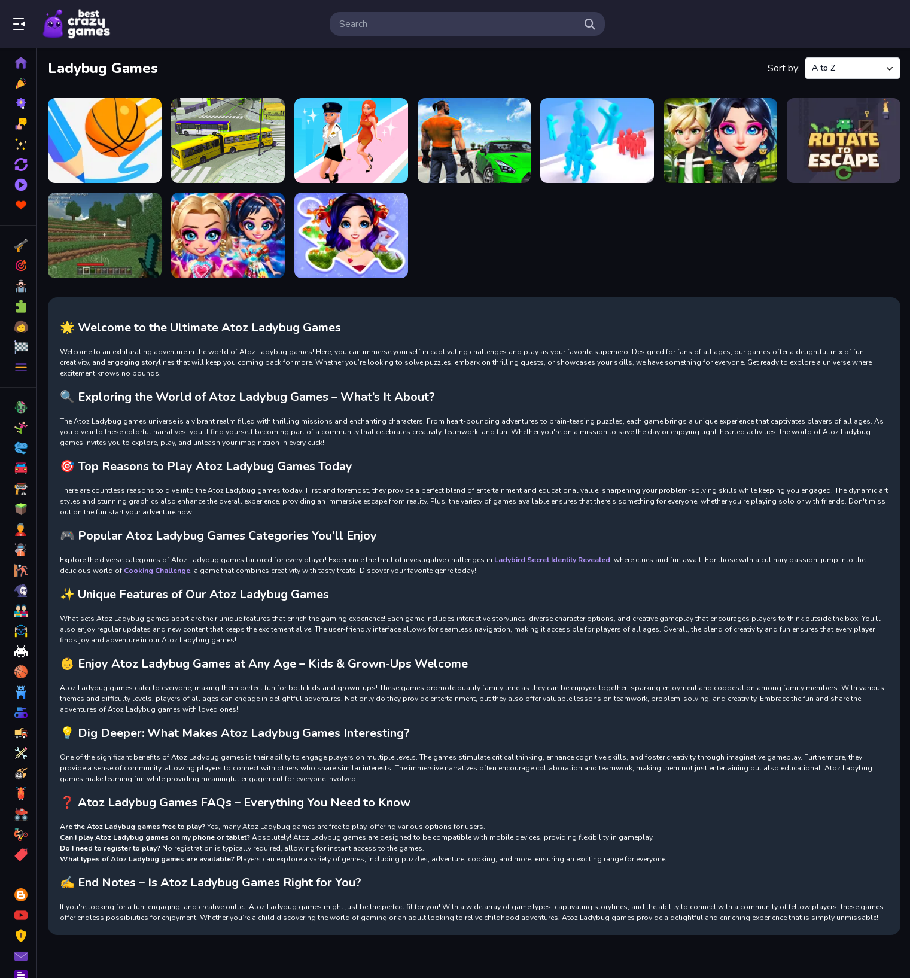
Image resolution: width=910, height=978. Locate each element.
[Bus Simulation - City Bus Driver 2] (228, 140)
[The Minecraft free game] (105, 235)
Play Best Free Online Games (76, 24)
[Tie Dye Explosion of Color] (228, 235)
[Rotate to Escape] (843, 140)
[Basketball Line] (105, 140)
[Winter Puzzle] (351, 235)
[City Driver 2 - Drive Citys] (474, 140)
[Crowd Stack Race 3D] (597, 140)
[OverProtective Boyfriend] (720, 140)
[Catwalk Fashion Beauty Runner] (351, 140)
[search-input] (457, 24)
